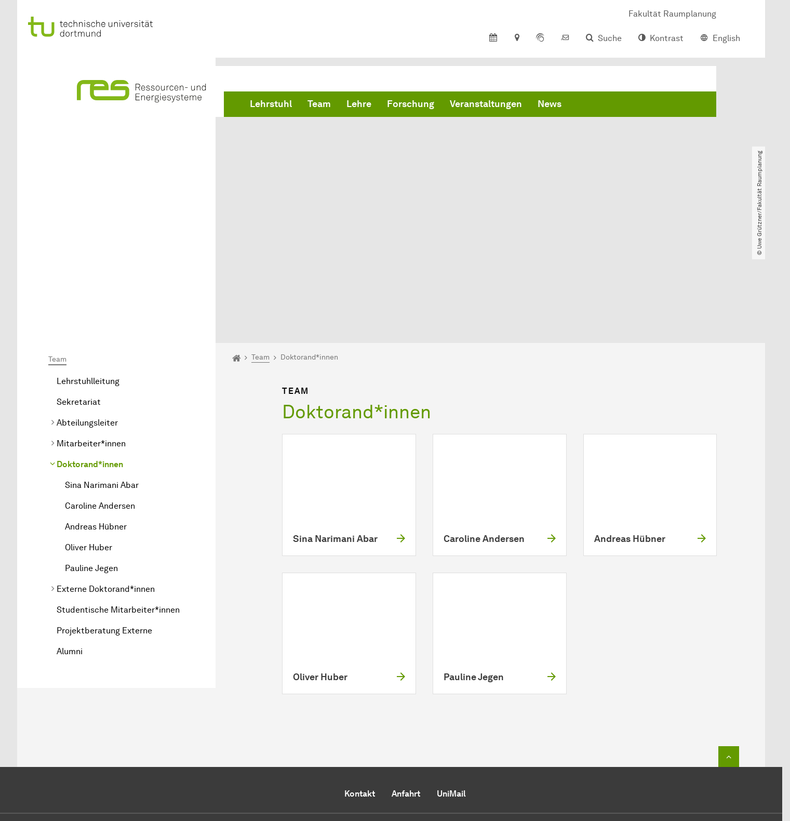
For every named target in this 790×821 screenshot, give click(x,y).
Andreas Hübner (96, 408)
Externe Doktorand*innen (106, 470)
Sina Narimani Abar (102, 366)
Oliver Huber (88, 428)
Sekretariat (79, 283)
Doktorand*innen (90, 345)
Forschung (410, 104)
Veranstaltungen (486, 104)
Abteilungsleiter (87, 304)
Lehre (358, 104)
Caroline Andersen (100, 387)
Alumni (70, 532)
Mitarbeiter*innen (91, 324)
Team (319, 104)
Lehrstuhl (271, 104)
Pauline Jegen (91, 449)
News (549, 104)
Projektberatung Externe (104, 512)
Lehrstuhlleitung (88, 262)
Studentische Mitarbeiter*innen (118, 491)
